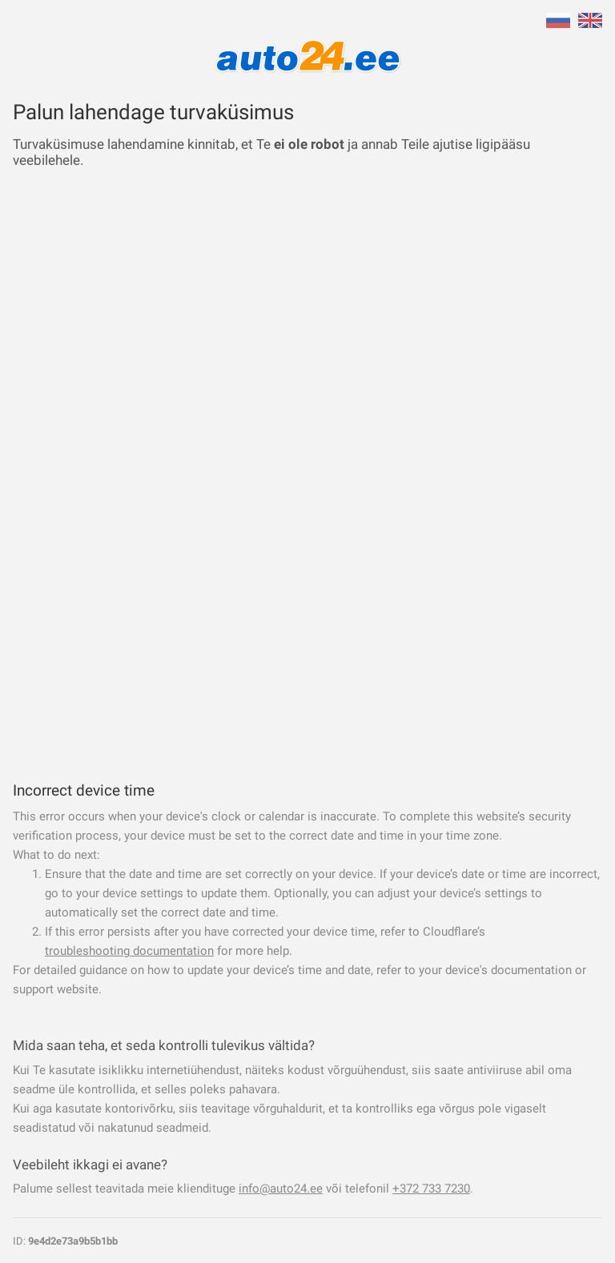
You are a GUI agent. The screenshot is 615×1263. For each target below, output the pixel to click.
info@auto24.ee (281, 1188)
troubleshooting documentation (129, 951)
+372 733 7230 (431, 1188)
